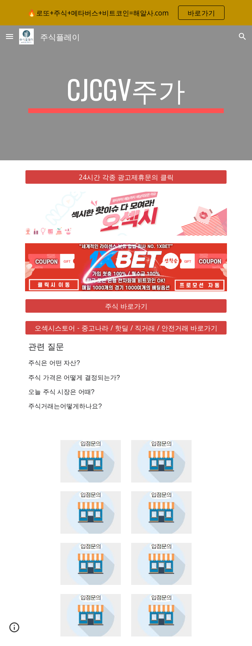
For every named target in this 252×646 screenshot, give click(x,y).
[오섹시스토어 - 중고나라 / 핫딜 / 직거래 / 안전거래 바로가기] (125, 328)
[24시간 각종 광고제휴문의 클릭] (125, 177)
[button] (9, 36)
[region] (126, 12)
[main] (126, 92)
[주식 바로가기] (125, 306)
